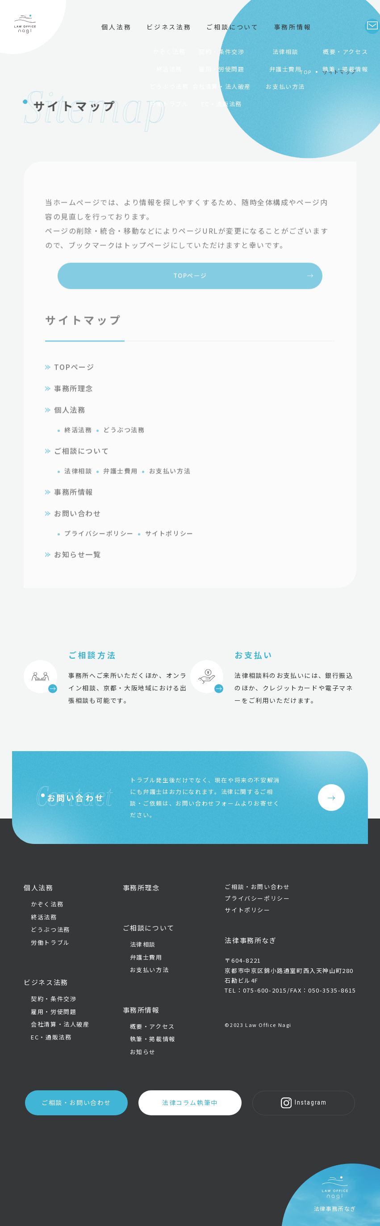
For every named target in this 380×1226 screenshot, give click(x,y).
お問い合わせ (77, 528)
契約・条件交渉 (53, 1001)
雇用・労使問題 (53, 1014)
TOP (306, 71)
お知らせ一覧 (77, 569)
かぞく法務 (47, 906)
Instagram (289, 1103)
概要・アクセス (152, 1028)
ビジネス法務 (153, 33)
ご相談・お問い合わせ (91, 1103)
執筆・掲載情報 (152, 1041)
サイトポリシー (169, 548)
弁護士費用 (120, 485)
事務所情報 (73, 506)
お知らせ (143, 1054)
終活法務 (78, 444)
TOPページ (190, 289)
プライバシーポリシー (99, 548)
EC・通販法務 (51, 1039)
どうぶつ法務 (124, 444)
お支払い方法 (170, 485)
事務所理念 (73, 403)
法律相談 (78, 485)
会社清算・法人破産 (60, 1026)
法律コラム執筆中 (190, 1103)
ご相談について (218, 33)
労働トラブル (50, 944)
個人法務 (102, 33)
